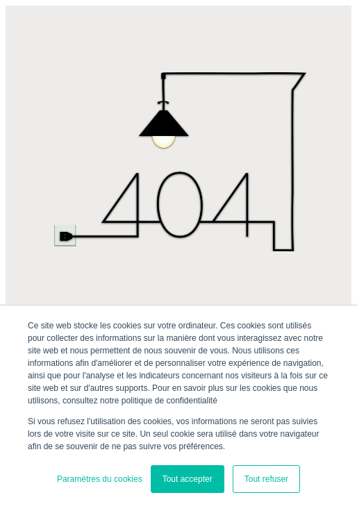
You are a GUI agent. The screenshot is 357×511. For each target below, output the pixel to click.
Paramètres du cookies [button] (99, 479)
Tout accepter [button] (188, 479)
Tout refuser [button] (266, 479)
